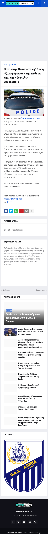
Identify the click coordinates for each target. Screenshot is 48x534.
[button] (3, 3)
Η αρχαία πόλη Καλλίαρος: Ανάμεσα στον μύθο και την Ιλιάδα (28, 376)
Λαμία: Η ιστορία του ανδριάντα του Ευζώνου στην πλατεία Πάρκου (23, 318)
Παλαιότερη (40, 290)
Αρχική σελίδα (10, 64)
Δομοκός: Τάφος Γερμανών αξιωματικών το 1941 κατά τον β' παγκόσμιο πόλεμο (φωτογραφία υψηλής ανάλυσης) (30, 344)
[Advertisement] (24, 34)
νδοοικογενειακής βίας (30, 118)
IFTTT (9, 202)
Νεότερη (6, 290)
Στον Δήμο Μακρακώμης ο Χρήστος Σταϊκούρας (28, 408)
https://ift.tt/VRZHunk (13, 199)
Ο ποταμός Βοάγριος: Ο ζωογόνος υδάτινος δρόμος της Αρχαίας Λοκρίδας (31, 355)
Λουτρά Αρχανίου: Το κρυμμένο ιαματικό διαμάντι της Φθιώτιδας (30, 398)
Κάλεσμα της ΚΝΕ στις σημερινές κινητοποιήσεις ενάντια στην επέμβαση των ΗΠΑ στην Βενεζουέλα (31, 421)
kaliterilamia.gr (35, 533)
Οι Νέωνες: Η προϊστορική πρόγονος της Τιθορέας (28, 386)
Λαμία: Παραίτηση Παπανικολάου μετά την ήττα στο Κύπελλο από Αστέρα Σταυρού (30, 331)
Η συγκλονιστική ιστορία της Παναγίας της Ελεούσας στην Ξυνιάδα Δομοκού (29, 365)
